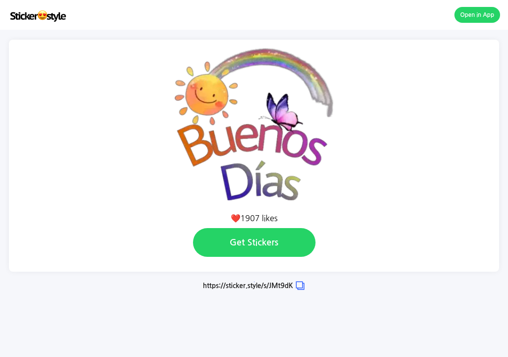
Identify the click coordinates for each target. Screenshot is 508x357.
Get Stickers (254, 242)
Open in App (477, 15)
